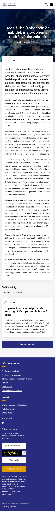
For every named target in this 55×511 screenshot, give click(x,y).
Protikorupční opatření (10, 371)
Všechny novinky (27, 344)
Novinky (27, 42)
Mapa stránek (7, 387)
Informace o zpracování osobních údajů (17, 379)
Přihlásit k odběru (14, 469)
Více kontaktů (7, 418)
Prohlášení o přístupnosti (11, 375)
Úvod (18, 42)
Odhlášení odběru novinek (12, 391)
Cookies (5, 383)
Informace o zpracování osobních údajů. (11, 492)
